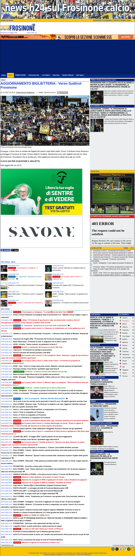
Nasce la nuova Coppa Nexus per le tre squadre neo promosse (36, 374)
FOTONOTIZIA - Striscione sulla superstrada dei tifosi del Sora (36, 523)
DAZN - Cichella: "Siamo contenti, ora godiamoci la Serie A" (35, 344)
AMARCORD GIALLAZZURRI (101, 423)
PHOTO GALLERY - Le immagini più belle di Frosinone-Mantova (36, 491)
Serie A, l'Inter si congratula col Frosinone (28, 412)
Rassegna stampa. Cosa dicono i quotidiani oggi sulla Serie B (36, 369)
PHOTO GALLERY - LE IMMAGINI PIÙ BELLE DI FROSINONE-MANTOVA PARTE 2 (104, 457)
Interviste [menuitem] (56, 75)
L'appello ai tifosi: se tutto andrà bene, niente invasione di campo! (37, 526)
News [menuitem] (10, 75)
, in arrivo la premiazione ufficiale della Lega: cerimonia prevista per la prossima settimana (51, 420)
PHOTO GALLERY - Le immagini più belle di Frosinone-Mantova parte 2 (39, 488)
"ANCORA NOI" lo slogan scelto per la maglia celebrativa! (34, 493)
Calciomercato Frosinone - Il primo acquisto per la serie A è (113, 255)
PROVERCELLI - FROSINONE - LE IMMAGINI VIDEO (103, 405)
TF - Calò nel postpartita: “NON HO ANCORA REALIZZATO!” (39, 399)
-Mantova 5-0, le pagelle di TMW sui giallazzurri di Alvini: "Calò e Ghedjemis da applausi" (50, 480)
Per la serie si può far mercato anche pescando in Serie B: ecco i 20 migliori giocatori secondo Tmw (50, 401)
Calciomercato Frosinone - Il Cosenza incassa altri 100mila (113, 257)
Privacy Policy (129, 545)
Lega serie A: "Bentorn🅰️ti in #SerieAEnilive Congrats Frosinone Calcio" (40, 485)
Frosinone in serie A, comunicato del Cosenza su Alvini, (112, 251)
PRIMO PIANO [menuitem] (20, 75)
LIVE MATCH (95, 315)
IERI (131, 248)
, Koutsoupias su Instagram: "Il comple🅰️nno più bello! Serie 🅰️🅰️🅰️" (43, 312)
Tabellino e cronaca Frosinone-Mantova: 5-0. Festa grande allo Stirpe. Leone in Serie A (45, 512)
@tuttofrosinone (50, 92)
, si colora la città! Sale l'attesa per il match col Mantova (38, 529)
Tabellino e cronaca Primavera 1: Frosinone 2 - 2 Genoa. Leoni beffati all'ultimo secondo (45, 447)
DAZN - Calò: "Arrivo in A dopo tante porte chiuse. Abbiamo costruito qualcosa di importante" (48, 366)
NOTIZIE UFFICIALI (98, 377)
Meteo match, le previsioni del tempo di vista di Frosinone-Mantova (38, 540)
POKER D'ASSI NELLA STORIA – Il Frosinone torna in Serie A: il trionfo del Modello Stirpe (46, 474)
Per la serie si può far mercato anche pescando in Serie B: (113, 253)
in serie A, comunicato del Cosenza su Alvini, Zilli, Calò (37, 347)
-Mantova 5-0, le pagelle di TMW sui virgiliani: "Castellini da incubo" (42, 483)
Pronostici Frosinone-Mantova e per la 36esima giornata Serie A (36, 532)
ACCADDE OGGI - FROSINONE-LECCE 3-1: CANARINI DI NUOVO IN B (104, 428)
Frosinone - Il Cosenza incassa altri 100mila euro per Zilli (40, 372)
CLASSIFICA (124, 315)
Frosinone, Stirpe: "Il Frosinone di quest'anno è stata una (112, 267)
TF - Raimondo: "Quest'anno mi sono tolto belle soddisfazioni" (40, 325)
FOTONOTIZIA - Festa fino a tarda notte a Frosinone (32, 466)
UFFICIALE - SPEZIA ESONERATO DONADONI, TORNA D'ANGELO (101, 382)
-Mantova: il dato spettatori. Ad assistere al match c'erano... (39, 477)
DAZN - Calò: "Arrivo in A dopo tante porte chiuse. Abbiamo (113, 273)
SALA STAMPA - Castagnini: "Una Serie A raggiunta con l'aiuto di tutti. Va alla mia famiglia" (46, 502)
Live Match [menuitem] (46, 75)
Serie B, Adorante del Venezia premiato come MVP (31, 353)
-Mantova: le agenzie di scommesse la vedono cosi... (37, 542)
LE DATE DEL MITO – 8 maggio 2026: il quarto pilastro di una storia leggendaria (42, 437)
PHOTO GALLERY (97, 451)
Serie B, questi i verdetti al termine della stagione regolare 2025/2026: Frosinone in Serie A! (46, 510)
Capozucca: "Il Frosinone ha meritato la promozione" (70, 303)
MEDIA (93, 401)
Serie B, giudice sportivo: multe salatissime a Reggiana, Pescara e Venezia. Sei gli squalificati (47, 428)
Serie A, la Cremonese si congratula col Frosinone (31, 418)
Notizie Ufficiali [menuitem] (67, 75)
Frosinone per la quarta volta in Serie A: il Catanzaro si (112, 275)
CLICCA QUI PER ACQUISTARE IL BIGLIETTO (20, 161)
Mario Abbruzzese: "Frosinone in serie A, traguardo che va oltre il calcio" (40, 342)
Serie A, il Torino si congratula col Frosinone (29, 415)
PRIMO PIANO (96, 80)
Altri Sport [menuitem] (80, 75)
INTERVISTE (95, 345)
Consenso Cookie (118, 545)
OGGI (126, 248)
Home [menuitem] (3, 75)
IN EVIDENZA (96, 106)
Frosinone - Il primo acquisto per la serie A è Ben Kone (39, 388)
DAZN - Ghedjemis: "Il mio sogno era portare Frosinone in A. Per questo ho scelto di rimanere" (48, 390)
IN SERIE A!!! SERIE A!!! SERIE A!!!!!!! (31, 515)
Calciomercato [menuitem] (33, 75)
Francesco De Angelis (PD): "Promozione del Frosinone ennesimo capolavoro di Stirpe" (45, 339)
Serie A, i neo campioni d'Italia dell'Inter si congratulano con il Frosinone (40, 409)
